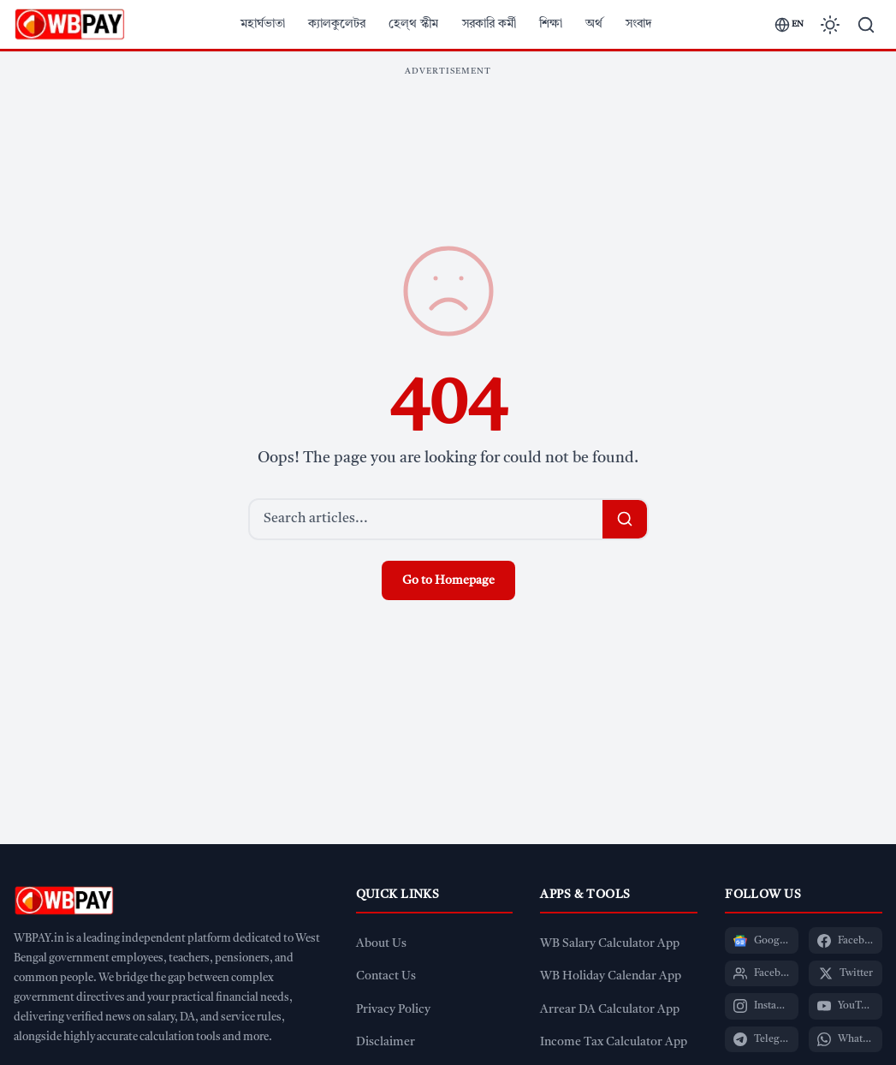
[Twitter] (845, 973)
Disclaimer (385, 1042)
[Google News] (761, 940)
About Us (381, 943)
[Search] (866, 25)
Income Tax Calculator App (613, 1042)
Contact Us (386, 976)
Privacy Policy (393, 1009)
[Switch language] (789, 24)
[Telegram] (761, 1039)
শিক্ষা (550, 24)
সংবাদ (639, 24)
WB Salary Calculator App (609, 943)
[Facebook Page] (845, 940)
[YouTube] (845, 1006)
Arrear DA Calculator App (609, 1009)
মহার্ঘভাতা (262, 24)
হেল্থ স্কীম (413, 24)
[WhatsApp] (845, 1039)
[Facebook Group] (761, 973)
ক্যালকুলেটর (336, 24)
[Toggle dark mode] (830, 25)
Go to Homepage (448, 580)
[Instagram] (761, 1006)
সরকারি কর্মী (489, 24)
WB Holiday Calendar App (610, 976)
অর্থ (593, 24)
